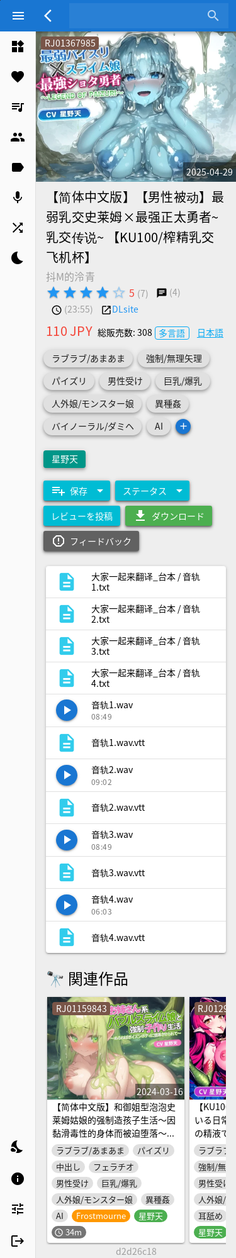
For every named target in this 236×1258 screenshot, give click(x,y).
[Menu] (18, 15)
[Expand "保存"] (76, 491)
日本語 (210, 332)
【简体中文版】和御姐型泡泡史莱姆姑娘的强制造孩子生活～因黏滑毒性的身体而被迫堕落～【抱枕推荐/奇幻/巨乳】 (114, 1127)
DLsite (125, 309)
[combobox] (139, 15)
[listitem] (17, 46)
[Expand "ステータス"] (152, 491)
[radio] (53, 292)
